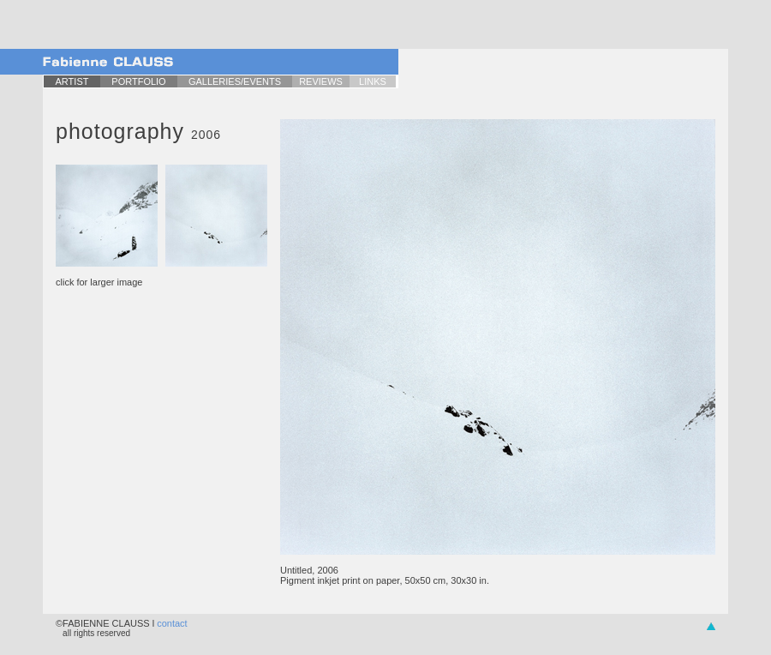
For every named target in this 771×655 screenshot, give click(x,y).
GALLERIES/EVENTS (234, 81)
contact (172, 623)
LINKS (372, 81)
